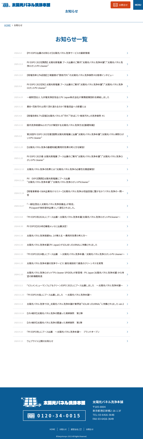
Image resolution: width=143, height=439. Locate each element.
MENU (138, 4)
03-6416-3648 (106, 414)
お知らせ (63, 429)
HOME (7, 25)
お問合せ (89, 429)
